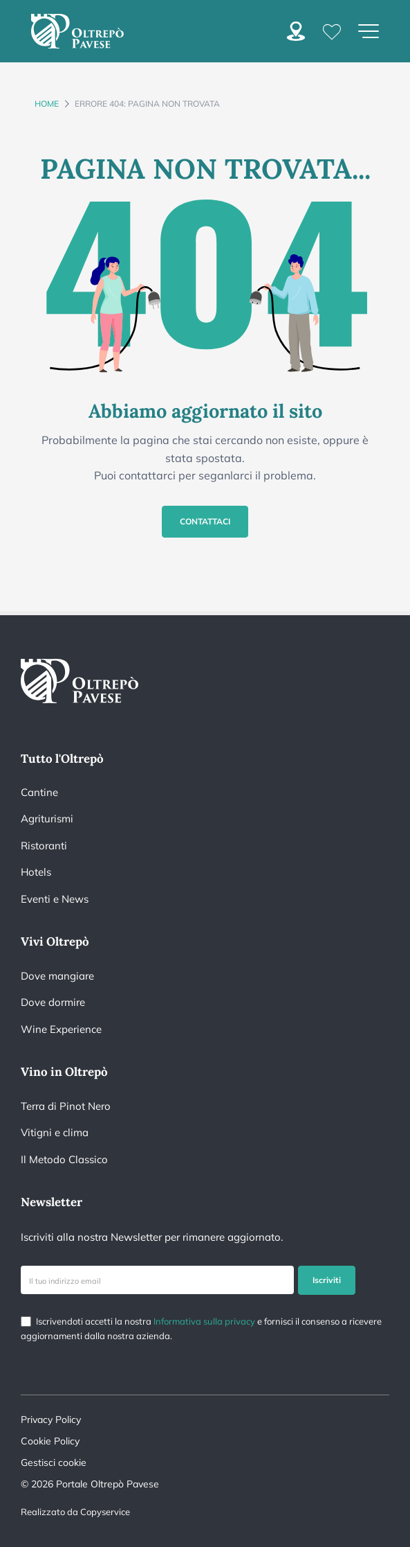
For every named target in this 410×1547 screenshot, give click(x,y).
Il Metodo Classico (64, 1159)
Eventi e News (54, 898)
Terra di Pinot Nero (66, 1106)
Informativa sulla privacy (204, 1321)
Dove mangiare (57, 975)
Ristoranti (44, 845)
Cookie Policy (50, 1441)
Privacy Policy (51, 1419)
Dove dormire (53, 1002)
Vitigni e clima (54, 1132)
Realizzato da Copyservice (75, 1511)
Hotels (36, 871)
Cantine (39, 792)
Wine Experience (61, 1029)
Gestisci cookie (53, 1462)
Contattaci (205, 521)
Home (47, 103)
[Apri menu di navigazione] (368, 31)
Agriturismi (47, 818)
